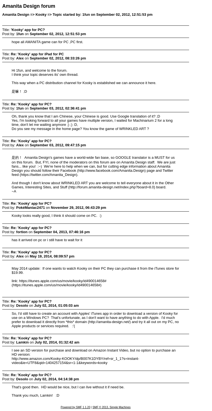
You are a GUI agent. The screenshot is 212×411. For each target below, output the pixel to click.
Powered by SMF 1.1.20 (75, 407)
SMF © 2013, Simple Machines (111, 407)
